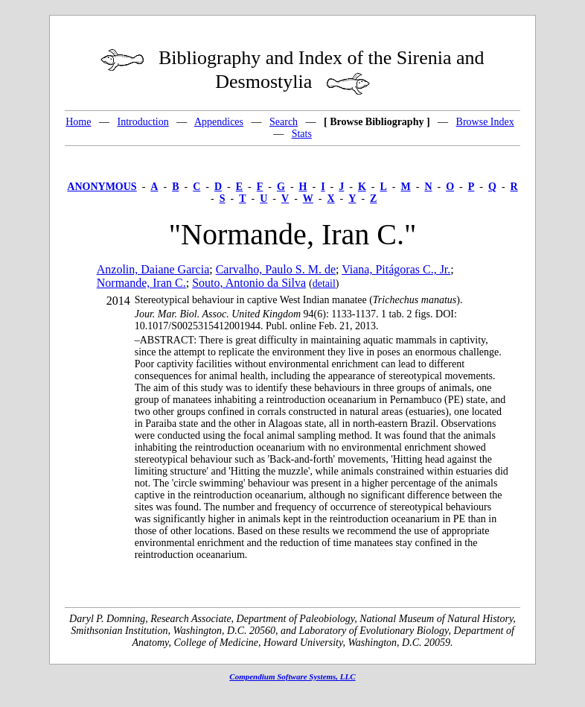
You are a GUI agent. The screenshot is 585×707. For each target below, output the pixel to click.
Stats (302, 133)
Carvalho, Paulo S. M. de (276, 269)
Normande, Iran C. (141, 282)
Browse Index (485, 121)
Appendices (218, 121)
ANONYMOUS (101, 186)
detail (324, 283)
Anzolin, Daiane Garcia (153, 269)
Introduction (142, 121)
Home (78, 121)
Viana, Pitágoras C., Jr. (396, 269)
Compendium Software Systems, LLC (292, 676)
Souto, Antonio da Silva (249, 282)
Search (283, 121)
